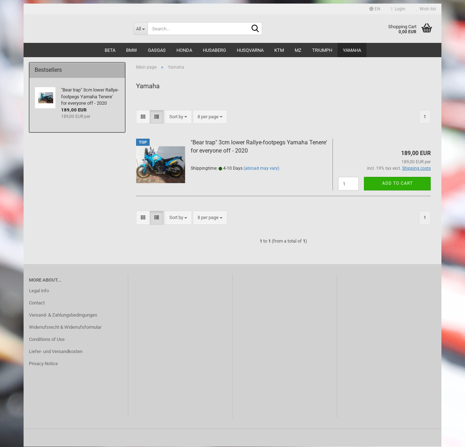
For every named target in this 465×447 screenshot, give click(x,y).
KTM (279, 50)
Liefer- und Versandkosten (55, 351)
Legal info (39, 291)
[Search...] (141, 28)
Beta (110, 50)
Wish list (426, 8)
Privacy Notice (43, 364)
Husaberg (214, 50)
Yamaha (352, 50)
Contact (37, 303)
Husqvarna (250, 50)
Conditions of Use (47, 339)
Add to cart (397, 183)
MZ (298, 50)
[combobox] (178, 117)
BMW (131, 50)
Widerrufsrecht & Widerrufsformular (65, 327)
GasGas (157, 50)
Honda (184, 50)
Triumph (322, 50)
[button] (375, 9)
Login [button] (398, 8)
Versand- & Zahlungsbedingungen (63, 315)
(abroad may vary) (261, 168)
